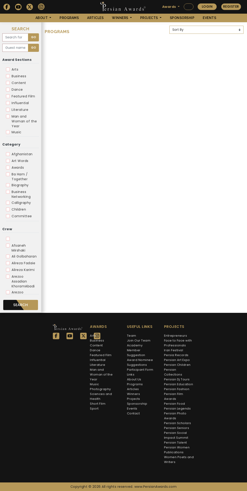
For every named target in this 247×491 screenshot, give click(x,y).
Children (19, 209)
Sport (94, 408)
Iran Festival (173, 350)
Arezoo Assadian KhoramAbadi (23, 281)
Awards (18, 167)
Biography (20, 185)
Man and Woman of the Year (24, 121)
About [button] (42, 18)
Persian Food (174, 403)
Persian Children (177, 365)
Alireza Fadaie (23, 263)
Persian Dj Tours (177, 379)
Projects (133, 399)
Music (17, 132)
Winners (133, 394)
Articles (95, 18)
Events (209, 18)
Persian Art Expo (177, 360)
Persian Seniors (176, 428)
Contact (133, 413)
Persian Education (178, 384)
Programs (69, 18)
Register (231, 6)
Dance (17, 89)
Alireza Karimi (23, 269)
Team (131, 335)
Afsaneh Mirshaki (19, 248)
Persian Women (177, 447)
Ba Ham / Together (20, 176)
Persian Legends (177, 408)
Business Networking (21, 194)
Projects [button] (149, 18)
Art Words (20, 160)
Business (19, 76)
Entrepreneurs (175, 335)
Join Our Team (139, 340)
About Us (134, 379)
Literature (20, 109)
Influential (20, 103)
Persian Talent (175, 442)
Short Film (97, 403)
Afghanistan (22, 154)
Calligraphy (21, 202)
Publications (174, 452)
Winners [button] (120, 18)
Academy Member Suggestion (136, 350)
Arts (15, 69)
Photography (100, 389)
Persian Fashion (177, 389)
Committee (22, 216)
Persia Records (176, 355)
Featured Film (23, 96)
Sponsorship (182, 18)
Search (20, 305)
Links (131, 374)
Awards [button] (169, 6)
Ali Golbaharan (24, 256)
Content (19, 83)
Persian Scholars (177, 423)
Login (207, 6)
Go (33, 37)
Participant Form (140, 369)
